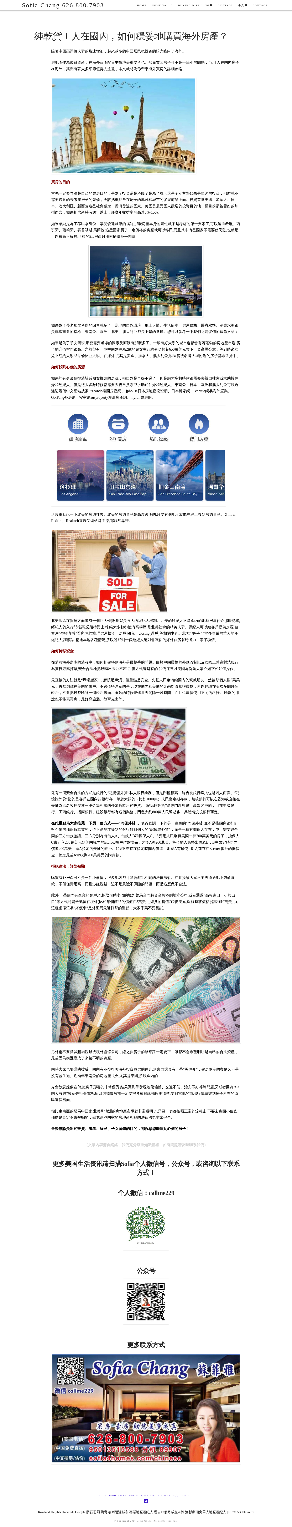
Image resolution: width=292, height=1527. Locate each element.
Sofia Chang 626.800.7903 (63, 5)
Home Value (118, 1496)
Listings (164, 1496)
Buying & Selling (142, 1496)
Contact (187, 1496)
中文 (175, 1496)
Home (102, 1496)
